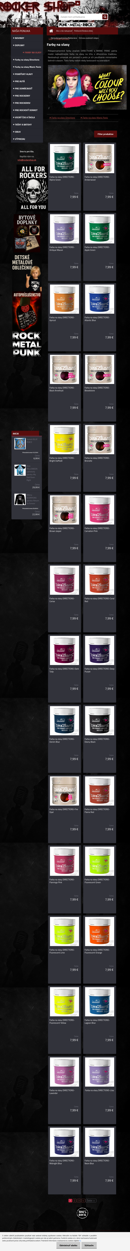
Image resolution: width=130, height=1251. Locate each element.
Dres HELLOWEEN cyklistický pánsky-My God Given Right (32, 473)
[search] (104, 17)
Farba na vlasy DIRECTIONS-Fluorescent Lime (62, 951)
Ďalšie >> (91, 1200)
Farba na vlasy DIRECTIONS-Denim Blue (62, 740)
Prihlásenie (67, 3)
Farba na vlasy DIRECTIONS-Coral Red (99, 600)
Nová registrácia (87, 3)
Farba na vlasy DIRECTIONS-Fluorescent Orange (97, 951)
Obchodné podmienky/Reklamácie (64, 38)
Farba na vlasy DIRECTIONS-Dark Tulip (64, 670)
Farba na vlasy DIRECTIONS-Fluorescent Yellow (62, 1021)
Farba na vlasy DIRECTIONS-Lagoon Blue (97, 1021)
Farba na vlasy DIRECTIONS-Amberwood (97, 178)
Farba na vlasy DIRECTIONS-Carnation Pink (97, 530)
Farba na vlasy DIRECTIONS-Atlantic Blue (97, 319)
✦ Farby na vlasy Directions (62, 117)
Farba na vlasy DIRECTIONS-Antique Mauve (62, 249)
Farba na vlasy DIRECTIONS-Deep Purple (99, 670)
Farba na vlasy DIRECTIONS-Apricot (62, 319)
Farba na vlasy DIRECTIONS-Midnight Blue (62, 1162)
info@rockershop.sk (27, 160)
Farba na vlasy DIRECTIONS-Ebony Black (97, 740)
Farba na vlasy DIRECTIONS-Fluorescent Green (97, 881)
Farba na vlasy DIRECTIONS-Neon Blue (97, 1162)
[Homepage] (51, 30)
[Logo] (30, 17)
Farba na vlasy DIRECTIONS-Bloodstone (97, 389)
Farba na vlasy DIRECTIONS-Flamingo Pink (62, 881)
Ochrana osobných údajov (89, 38)
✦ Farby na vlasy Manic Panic (94, 117)
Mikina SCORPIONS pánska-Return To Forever (33, 499)
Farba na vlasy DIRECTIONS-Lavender (62, 1092)
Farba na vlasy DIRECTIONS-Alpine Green (62, 178)
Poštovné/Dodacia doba (83, 30)
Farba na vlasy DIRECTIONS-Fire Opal (64, 811)
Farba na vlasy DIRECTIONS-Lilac (99, 1090)
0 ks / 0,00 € (111, 3)
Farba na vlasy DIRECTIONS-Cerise (62, 600)
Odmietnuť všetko (67, 1245)
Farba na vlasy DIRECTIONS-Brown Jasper (62, 530)
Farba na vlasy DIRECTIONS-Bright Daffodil (62, 459)
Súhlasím (88, 1245)
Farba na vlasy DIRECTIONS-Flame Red (97, 811)
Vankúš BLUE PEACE (32, 440)
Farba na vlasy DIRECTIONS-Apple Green (97, 249)
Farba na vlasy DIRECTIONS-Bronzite (97, 459)
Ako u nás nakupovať (64, 30)
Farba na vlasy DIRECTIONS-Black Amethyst (62, 389)
